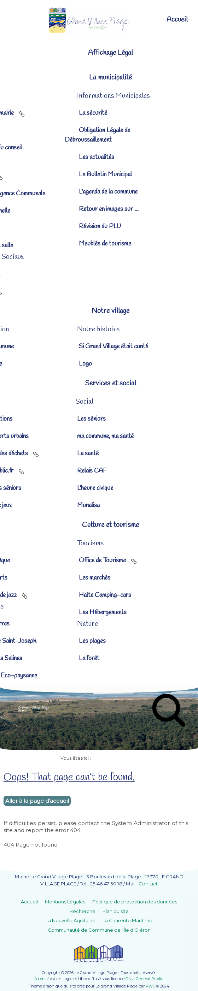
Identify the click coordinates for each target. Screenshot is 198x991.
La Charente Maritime (127, 920)
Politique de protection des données (134, 901)
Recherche (82, 911)
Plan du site (116, 911)
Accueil (29, 901)
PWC (150, 986)
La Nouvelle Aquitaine (70, 920)
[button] (99, 77)
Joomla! (42, 978)
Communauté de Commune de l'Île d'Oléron (99, 930)
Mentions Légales (65, 901)
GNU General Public (144, 978)
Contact (148, 883)
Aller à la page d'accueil (37, 800)
